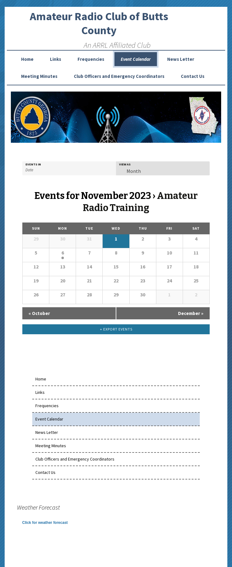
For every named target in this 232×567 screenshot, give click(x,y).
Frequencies (91, 59)
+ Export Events (116, 329)
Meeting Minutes (39, 76)
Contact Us (192, 76)
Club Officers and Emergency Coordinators (119, 76)
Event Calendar (136, 59)
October (39, 313)
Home (27, 59)
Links (55, 59)
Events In (33, 164)
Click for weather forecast (45, 522)
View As (125, 164)
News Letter (180, 59)
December (190, 313)
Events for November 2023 (92, 195)
